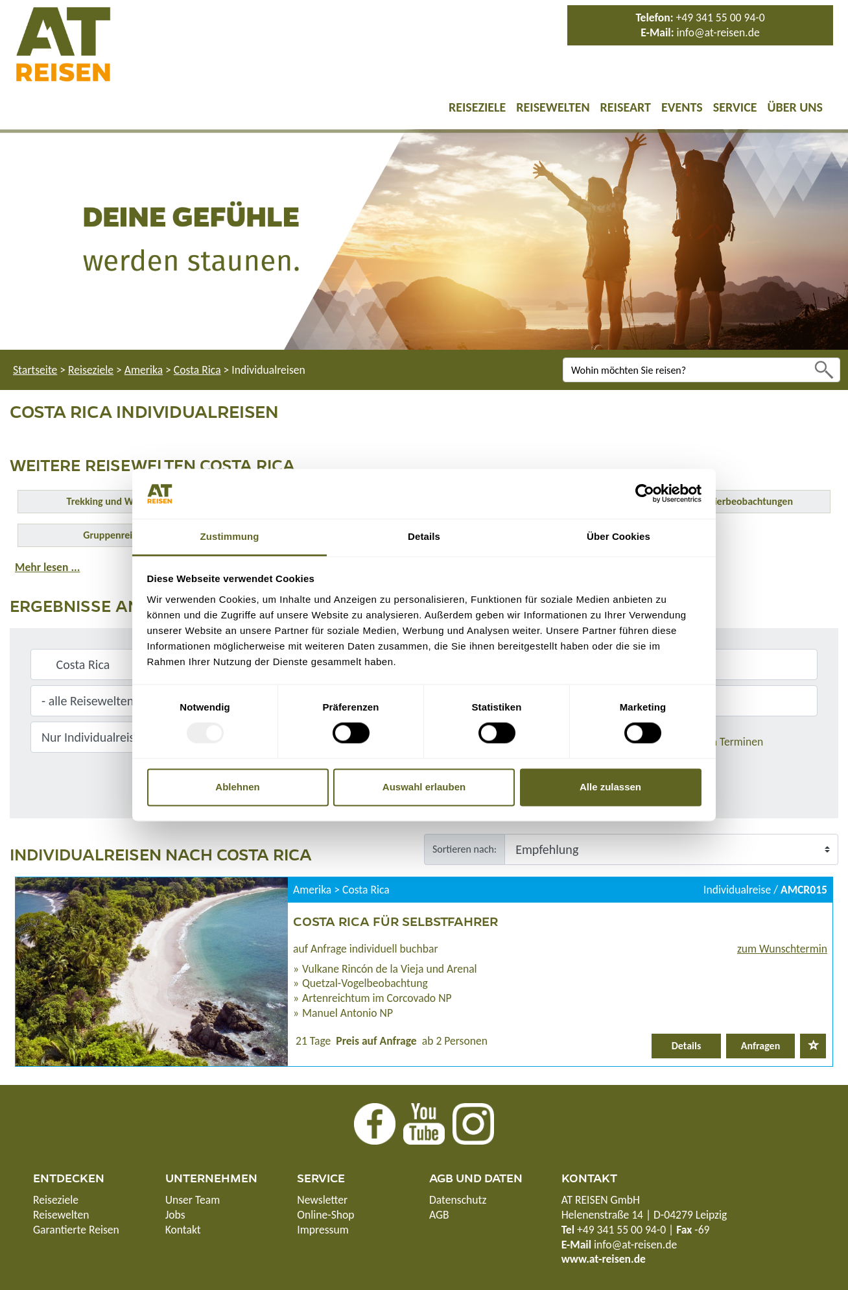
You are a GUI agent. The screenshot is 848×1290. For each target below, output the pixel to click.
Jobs (175, 1215)
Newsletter (322, 1200)
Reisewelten (552, 107)
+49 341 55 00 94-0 (720, 17)
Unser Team (192, 1200)
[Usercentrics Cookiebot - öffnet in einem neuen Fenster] (644, 494)
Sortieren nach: (464, 849)
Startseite (35, 370)
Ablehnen (237, 786)
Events (682, 107)
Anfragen (761, 1046)
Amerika (143, 370)
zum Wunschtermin (782, 949)
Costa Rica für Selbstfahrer (395, 920)
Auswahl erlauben (424, 786)
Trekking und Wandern (115, 501)
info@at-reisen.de (717, 32)
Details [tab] (424, 536)
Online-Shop (325, 1215)
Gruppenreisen (115, 535)
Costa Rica (197, 370)
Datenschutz (457, 1200)
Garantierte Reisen (76, 1230)
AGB (439, 1215)
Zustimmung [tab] (229, 536)
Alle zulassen (610, 786)
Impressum (322, 1230)
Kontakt (183, 1230)
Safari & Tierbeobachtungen (733, 501)
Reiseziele (477, 107)
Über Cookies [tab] (618, 536)
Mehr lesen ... (47, 567)
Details (686, 1046)
